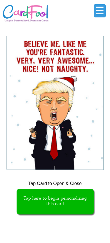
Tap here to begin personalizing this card (55, 201)
